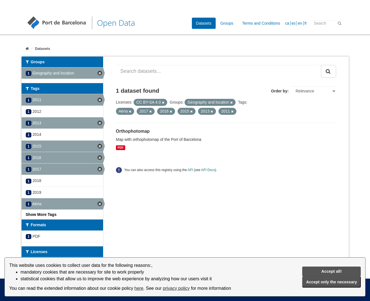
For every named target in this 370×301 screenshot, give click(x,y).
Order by (279, 91)
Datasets (203, 23)
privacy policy (176, 288)
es (294, 23)
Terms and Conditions (261, 23)
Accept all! (331, 271)
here (138, 288)
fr (305, 23)
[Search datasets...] (218, 71)
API (190, 170)
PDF (121, 147)
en (300, 23)
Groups (226, 23)
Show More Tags (41, 214)
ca (287, 23)
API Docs (208, 170)
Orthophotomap (133, 131)
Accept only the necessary (331, 282)
